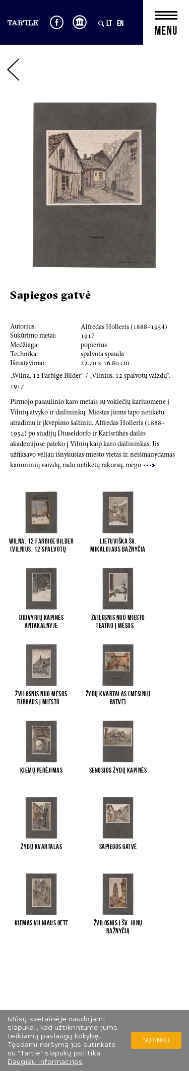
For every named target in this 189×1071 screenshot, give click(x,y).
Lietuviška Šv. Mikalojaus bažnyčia (118, 545)
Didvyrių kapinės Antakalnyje (41, 621)
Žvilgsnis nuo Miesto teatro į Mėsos (118, 621)
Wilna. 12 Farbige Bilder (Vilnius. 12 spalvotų (41, 545)
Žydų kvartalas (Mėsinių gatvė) (118, 698)
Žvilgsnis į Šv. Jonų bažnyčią (118, 927)
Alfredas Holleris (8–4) (124, 327)
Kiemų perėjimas (41, 770)
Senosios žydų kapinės (118, 770)
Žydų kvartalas (41, 846)
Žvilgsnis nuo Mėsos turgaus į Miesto (41, 698)
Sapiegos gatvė (118, 846)
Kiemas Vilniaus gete (42, 923)
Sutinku (156, 1040)
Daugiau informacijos (45, 1061)
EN (120, 23)
